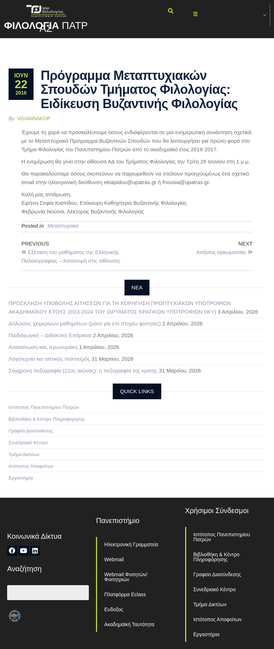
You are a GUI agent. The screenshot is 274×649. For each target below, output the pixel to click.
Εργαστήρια (21, 478)
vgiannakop (34, 118)
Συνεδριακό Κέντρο (28, 442)
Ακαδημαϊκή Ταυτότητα (129, 624)
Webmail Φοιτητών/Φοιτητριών (125, 577)
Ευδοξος (113, 609)
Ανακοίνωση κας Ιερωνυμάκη (43, 347)
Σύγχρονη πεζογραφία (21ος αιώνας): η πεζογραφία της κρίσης (83, 370)
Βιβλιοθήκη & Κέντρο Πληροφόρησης (47, 419)
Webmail (113, 559)
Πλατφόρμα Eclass (125, 594)
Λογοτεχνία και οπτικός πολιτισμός (49, 359)
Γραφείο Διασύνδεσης (31, 430)
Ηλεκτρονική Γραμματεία (131, 544)
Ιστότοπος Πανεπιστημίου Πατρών (44, 407)
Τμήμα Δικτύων (24, 454)
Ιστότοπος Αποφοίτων (31, 466)
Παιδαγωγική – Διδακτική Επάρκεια (50, 335)
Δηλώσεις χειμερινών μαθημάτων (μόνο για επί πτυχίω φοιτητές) (85, 323)
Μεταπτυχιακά (62, 226)
